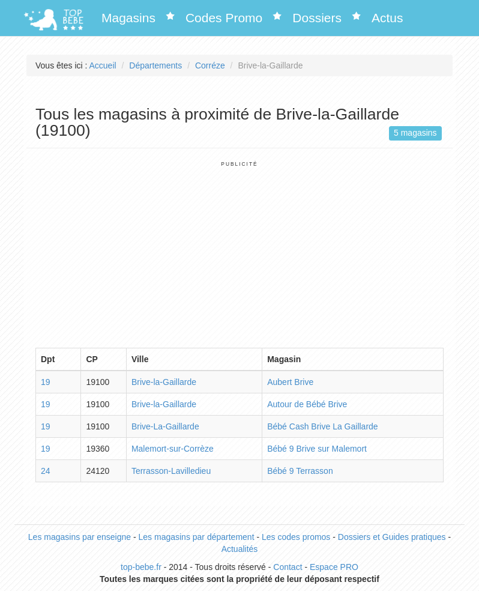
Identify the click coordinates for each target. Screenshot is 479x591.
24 (45, 471)
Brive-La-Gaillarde (165, 426)
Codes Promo (223, 18)
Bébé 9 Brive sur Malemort (317, 448)
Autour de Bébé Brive (307, 404)
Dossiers (317, 18)
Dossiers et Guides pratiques (392, 537)
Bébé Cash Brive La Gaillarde (322, 426)
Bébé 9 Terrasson (300, 471)
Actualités (239, 549)
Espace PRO (334, 567)
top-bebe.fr (141, 567)
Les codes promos (296, 537)
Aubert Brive (290, 382)
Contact (287, 567)
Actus (387, 18)
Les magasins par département (197, 537)
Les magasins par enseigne (79, 537)
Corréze (210, 65)
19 (45, 382)
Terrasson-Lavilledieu (171, 471)
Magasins (128, 18)
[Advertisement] (239, 252)
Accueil (102, 65)
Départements (155, 65)
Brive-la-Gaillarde (163, 382)
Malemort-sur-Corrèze (172, 448)
